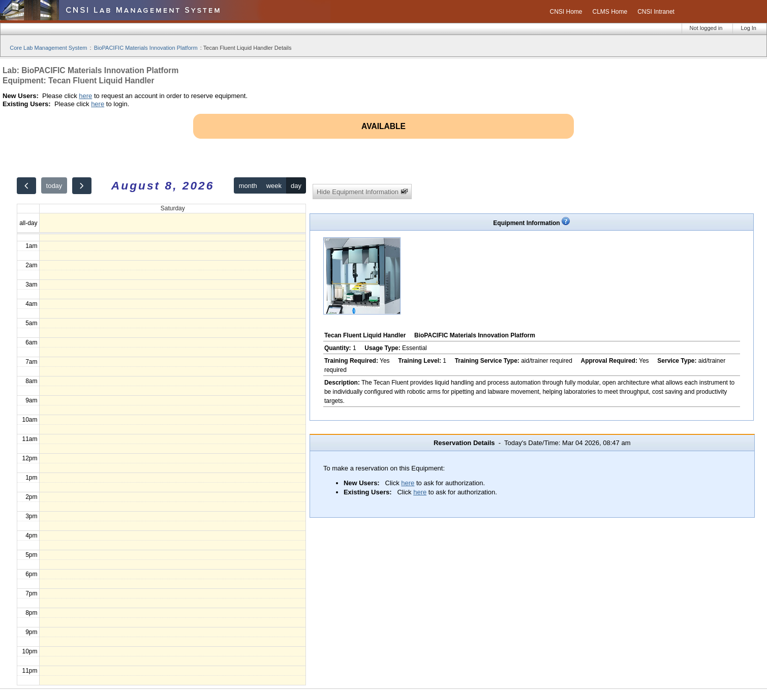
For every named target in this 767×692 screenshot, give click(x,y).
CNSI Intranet (655, 11)
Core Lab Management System (48, 48)
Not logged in (706, 28)
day (296, 186)
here (85, 96)
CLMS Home (610, 11)
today (54, 186)
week (274, 186)
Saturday (173, 208)
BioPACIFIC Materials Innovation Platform (146, 48)
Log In (748, 28)
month (248, 186)
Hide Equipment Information (362, 192)
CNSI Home (565, 11)
